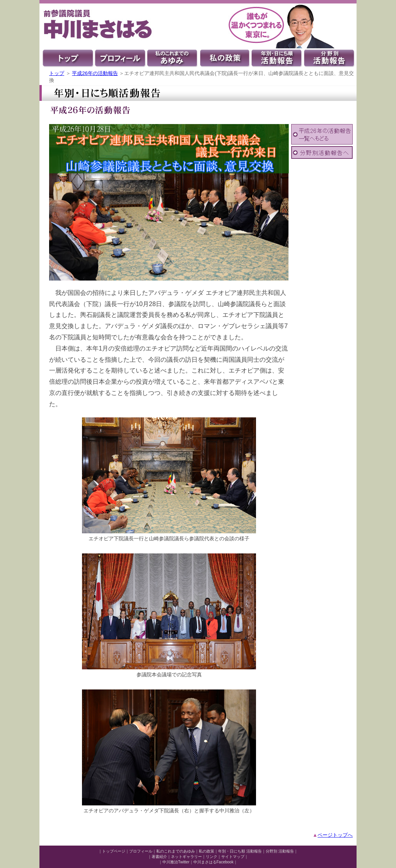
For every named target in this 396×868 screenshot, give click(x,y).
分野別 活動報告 (280, 851)
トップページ (113, 851)
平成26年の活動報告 (95, 73)
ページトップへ (335, 835)
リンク (211, 856)
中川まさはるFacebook (213, 862)
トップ (56, 73)
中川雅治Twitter (175, 862)
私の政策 (206, 851)
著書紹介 (159, 856)
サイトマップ (232, 856)
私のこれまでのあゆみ (175, 851)
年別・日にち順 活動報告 (240, 851)
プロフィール (140, 851)
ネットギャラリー (186, 856)
